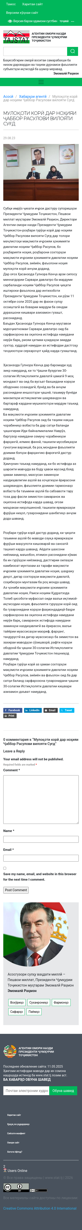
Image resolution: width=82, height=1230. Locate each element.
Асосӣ (8, 96)
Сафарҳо (16, 1011)
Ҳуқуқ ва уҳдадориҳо (18, 1124)
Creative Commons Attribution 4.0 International (40, 1208)
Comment (11, 770)
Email (8, 850)
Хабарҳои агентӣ (33, 96)
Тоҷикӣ (66, 21)
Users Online (15, 1168)
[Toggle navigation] (41, 82)
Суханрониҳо (38, 1002)
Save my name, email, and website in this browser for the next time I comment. (39, 877)
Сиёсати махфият (16, 1133)
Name (8, 831)
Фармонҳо (61, 1002)
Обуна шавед (63, 1091)
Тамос (11, 4)
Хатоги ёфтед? (14, 1152)
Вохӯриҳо (17, 1002)
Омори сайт (13, 1142)
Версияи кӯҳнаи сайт (22, 13)
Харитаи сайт (32, 4)
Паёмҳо (34, 1011)
